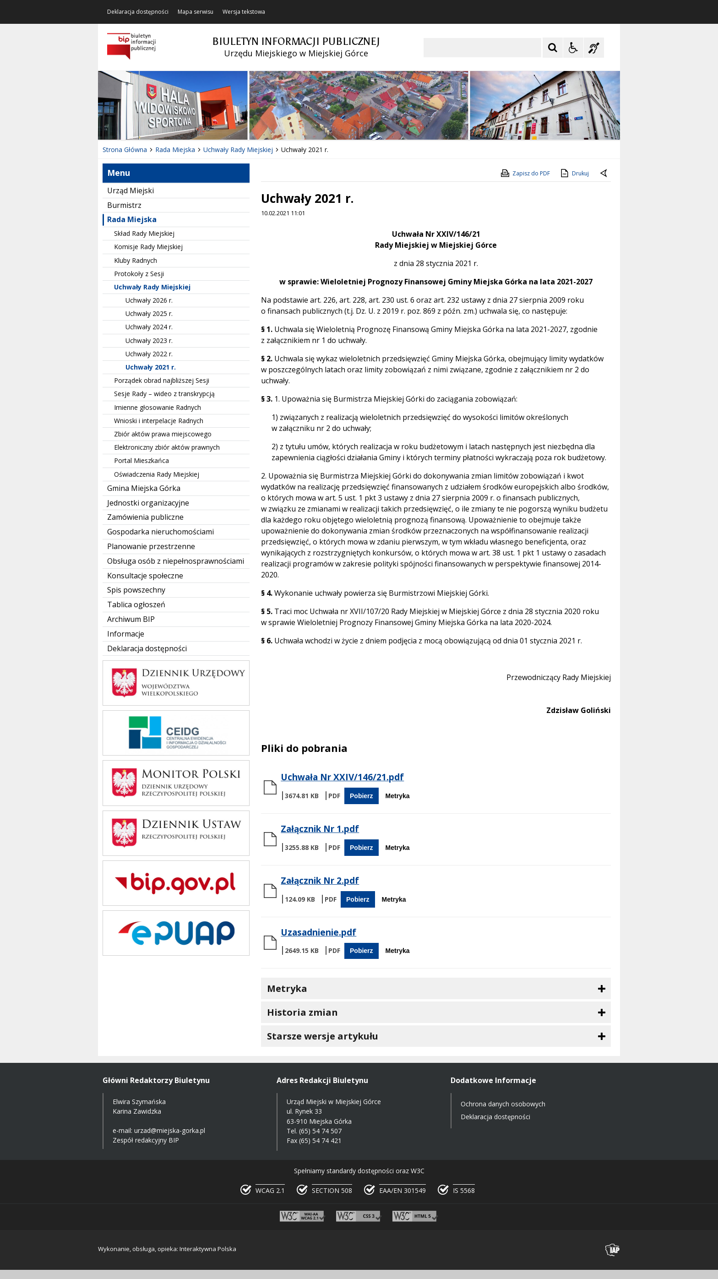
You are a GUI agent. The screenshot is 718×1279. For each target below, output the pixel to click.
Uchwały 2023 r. (149, 340)
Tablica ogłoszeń (136, 604)
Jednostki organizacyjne (148, 503)
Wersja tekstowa (244, 12)
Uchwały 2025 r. (149, 313)
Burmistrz (124, 205)
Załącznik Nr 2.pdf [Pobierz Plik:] (320, 881)
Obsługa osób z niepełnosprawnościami (175, 561)
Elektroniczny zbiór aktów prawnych (167, 447)
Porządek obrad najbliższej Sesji (161, 380)
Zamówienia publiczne (145, 517)
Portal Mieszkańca (141, 460)
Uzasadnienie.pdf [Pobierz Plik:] (318, 932)
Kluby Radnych (135, 260)
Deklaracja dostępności (138, 12)
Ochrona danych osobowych (503, 1103)
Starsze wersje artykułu (322, 1036)
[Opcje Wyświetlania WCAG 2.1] (573, 48)
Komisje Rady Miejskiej (148, 246)
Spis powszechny (136, 590)
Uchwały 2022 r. (149, 353)
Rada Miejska (132, 219)
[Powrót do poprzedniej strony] (604, 173)
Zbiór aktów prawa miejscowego (163, 434)
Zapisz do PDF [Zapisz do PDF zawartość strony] (525, 173)
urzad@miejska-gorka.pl (169, 1130)
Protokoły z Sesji (139, 273)
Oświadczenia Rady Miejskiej (156, 474)
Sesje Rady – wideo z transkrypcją (164, 393)
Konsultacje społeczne (145, 576)
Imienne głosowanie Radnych (157, 407)
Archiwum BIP (131, 619)
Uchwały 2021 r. (150, 367)
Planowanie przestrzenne (151, 546)
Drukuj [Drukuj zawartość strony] (574, 173)
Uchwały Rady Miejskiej (152, 287)
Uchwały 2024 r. (149, 326)
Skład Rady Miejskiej (144, 233)
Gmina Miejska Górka (143, 488)
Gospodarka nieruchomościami (160, 532)
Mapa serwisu (195, 12)
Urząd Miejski (130, 190)
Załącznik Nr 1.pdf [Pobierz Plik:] (320, 829)
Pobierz (361, 796)
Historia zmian (302, 1012)
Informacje (125, 634)
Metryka (398, 796)
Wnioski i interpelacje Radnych (158, 420)
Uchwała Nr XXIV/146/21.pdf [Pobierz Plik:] (342, 777)
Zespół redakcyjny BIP (146, 1140)
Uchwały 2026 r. (149, 300)
